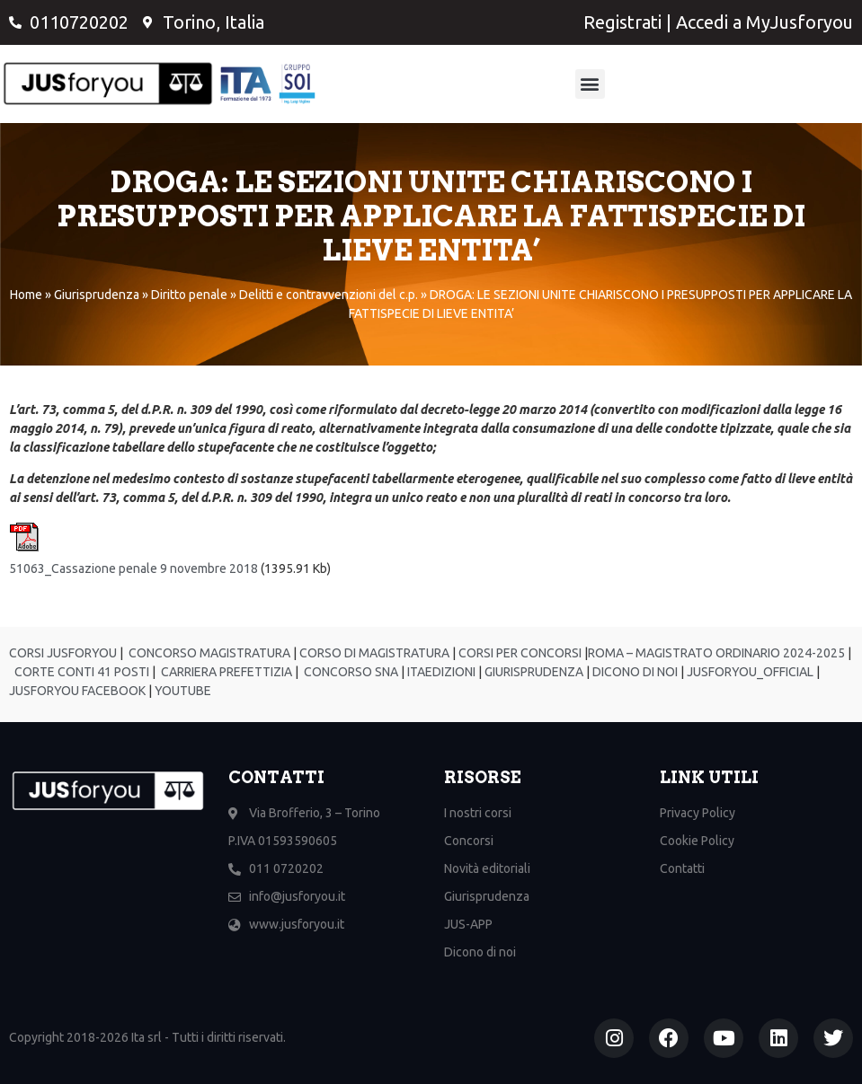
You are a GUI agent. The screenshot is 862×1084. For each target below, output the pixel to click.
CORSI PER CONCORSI (519, 653)
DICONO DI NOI (634, 672)
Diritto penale (189, 294)
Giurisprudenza (96, 294)
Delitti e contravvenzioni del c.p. (328, 294)
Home (26, 294)
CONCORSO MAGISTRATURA (208, 653)
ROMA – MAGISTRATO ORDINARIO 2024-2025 (716, 653)
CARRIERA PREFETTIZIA (225, 672)
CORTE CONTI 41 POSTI (82, 672)
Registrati (622, 22)
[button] (590, 84)
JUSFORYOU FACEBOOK (77, 690)
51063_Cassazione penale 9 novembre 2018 (133, 568)
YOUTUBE (183, 690)
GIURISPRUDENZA (534, 672)
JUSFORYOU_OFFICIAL (748, 672)
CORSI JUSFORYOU (63, 653)
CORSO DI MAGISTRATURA (373, 653)
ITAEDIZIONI (439, 672)
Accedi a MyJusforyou (764, 22)
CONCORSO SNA (349, 672)
